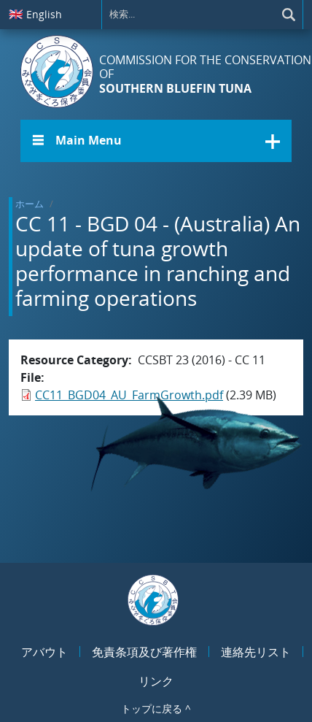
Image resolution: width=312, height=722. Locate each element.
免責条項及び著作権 (144, 652)
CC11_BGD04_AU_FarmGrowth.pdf (129, 395)
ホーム (29, 203)
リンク (156, 681)
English (35, 14)
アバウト (44, 652)
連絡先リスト (256, 652)
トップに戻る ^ (156, 708)
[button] (156, 141)
